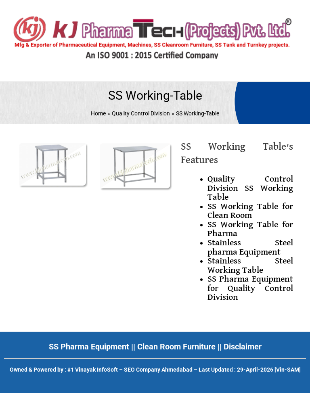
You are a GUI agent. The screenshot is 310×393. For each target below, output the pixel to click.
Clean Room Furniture (176, 346)
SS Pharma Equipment (89, 346)
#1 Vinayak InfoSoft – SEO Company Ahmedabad (130, 369)
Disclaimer (243, 346)
